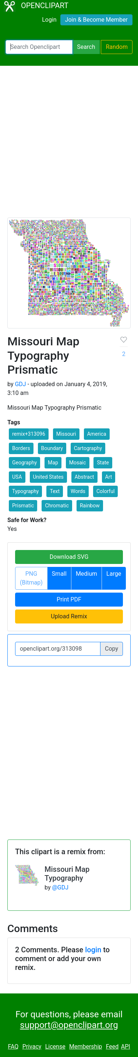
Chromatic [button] (57, 505)
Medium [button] (86, 573)
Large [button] (113, 573)
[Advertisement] (69, 145)
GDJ (20, 384)
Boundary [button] (52, 448)
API (125, 1046)
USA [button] (17, 477)
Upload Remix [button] (69, 616)
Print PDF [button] (69, 599)
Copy (111, 648)
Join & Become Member (96, 19)
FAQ (13, 1046)
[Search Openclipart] (39, 47)
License (55, 1046)
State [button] (103, 462)
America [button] (96, 434)
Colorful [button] (105, 491)
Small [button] (59, 573)
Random (117, 46)
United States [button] (48, 477)
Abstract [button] (84, 477)
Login (49, 19)
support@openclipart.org (69, 1025)
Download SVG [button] (69, 556)
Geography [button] (24, 462)
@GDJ (60, 887)
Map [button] (53, 462)
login (93, 949)
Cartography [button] (88, 448)
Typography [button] (25, 491)
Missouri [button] (66, 434)
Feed (112, 1046)
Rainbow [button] (90, 505)
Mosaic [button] (77, 462)
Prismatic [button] (23, 505)
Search (86, 46)
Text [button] (55, 491)
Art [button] (108, 477)
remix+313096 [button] (28, 434)
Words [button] (78, 491)
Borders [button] (21, 448)
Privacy (32, 1046)
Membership (85, 1046)
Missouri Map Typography (67, 873)
